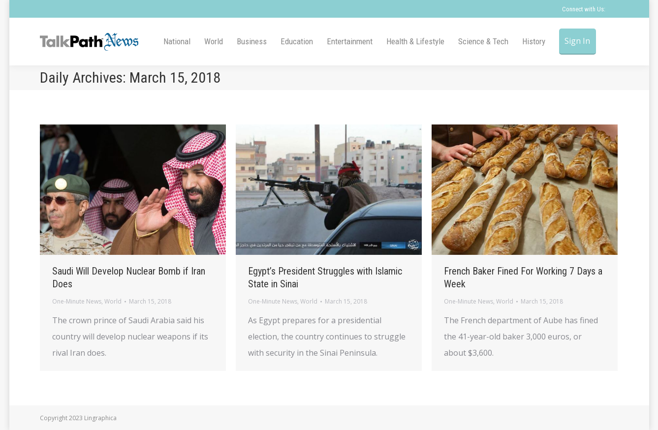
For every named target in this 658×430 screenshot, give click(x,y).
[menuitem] (176, 41)
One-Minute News (76, 301)
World (113, 301)
